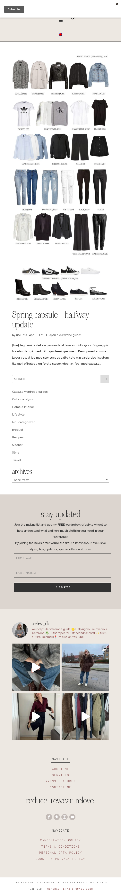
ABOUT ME (60, 769)
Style (15, 452)
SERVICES (60, 775)
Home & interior (23, 407)
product (17, 430)
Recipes (18, 437)
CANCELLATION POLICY (60, 840)
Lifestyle (18, 414)
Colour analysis (22, 399)
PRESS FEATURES (61, 781)
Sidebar (17, 445)
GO (104, 379)
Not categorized (23, 422)
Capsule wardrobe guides (65, 335)
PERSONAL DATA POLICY (60, 852)
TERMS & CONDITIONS (60, 846)
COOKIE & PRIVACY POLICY (60, 859)
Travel (16, 460)
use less (21, 335)
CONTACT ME (60, 787)
